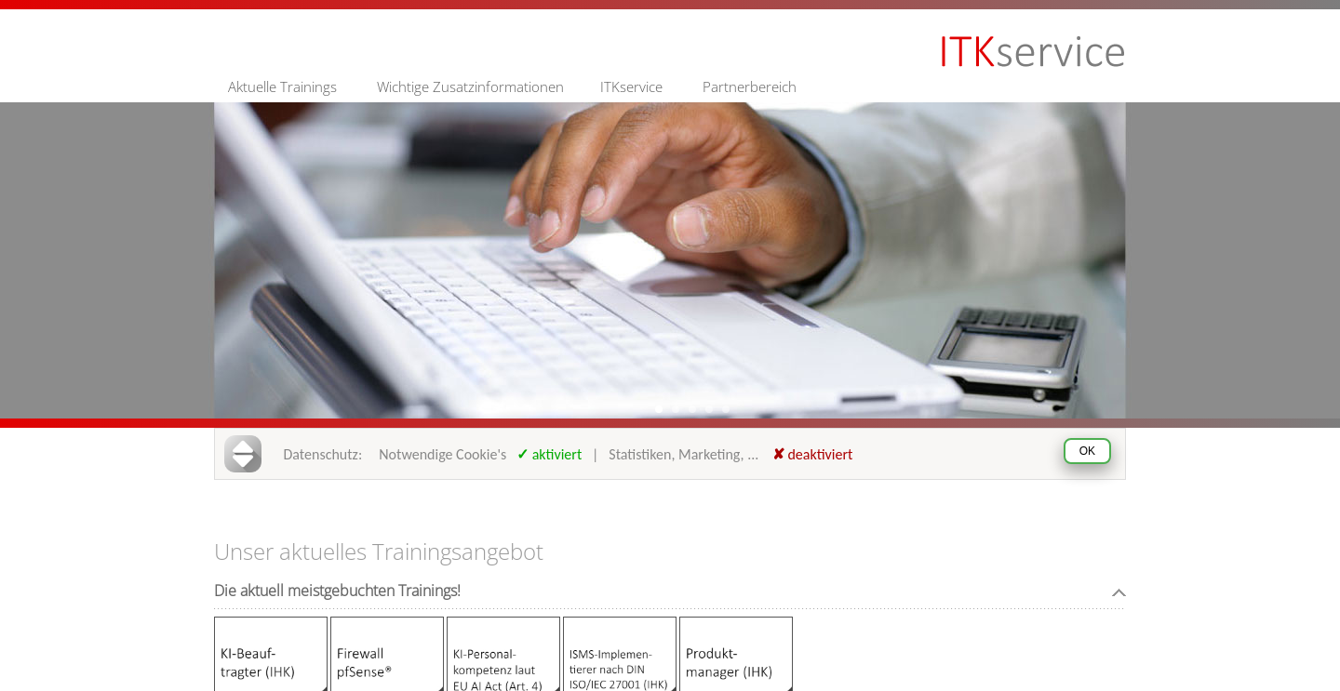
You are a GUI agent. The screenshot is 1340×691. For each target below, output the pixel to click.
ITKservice (631, 86)
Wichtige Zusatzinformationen (470, 86)
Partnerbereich (750, 86)
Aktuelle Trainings (282, 86)
